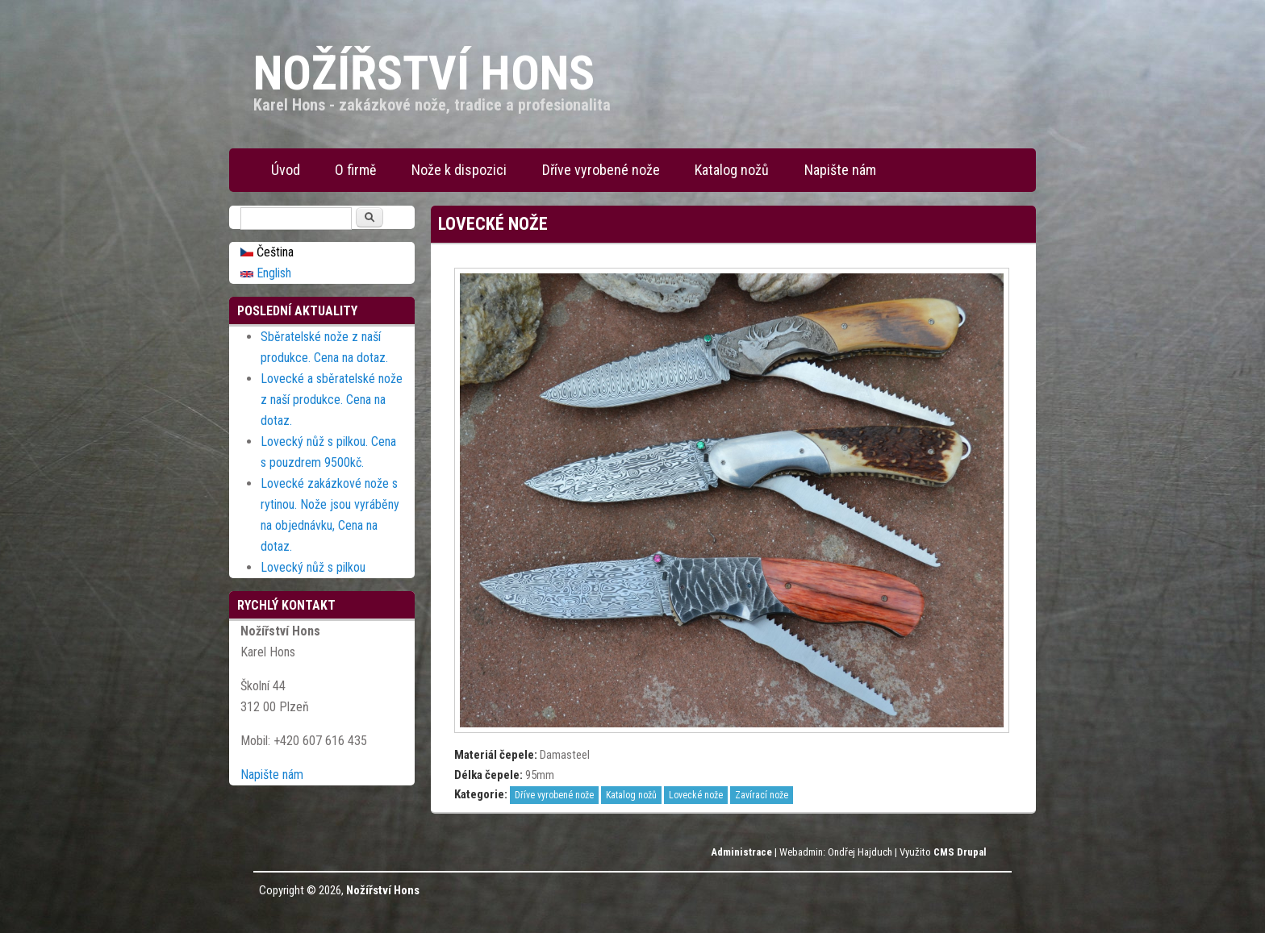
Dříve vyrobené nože (601, 169)
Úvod (285, 169)
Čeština (267, 252)
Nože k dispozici (459, 169)
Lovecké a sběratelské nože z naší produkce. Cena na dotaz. (332, 399)
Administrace (741, 852)
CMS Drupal (960, 852)
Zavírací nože (761, 795)
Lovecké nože (696, 795)
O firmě (355, 169)
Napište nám (840, 169)
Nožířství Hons (383, 890)
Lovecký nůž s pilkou (313, 567)
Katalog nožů (732, 169)
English (265, 273)
